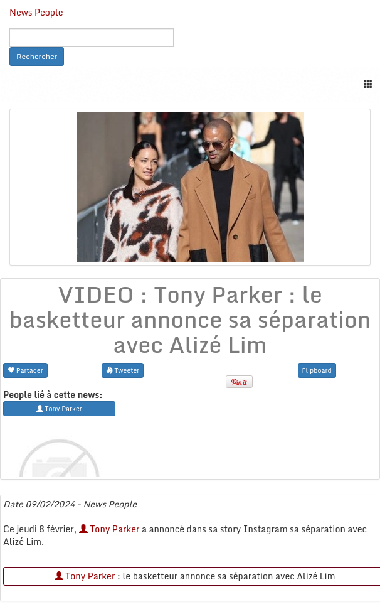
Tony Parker (109, 529)
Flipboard (317, 370)
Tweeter (123, 370)
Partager (25, 370)
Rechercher (36, 56)
